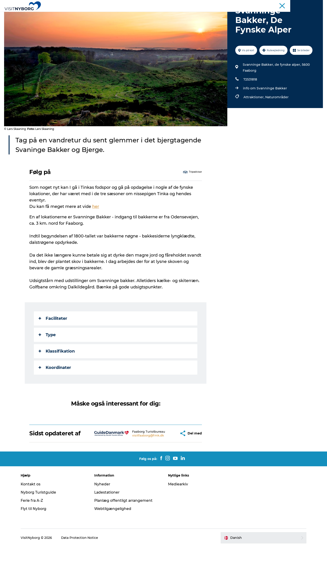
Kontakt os (33, 512)
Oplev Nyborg (95, 15)
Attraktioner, (254, 119)
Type (47, 356)
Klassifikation (57, 372)
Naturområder (276, 119)
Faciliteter (53, 340)
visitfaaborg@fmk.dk (135, 462)
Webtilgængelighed (113, 537)
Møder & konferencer (260, 4)
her (95, 228)
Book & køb (234, 15)
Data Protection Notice (82, 566)
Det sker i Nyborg (150, 15)
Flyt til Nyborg (36, 537)
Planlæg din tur (204, 15)
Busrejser (285, 4)
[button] (163, 458)
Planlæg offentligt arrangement (125, 529)
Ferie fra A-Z (34, 529)
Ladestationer (108, 520)
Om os (318, 4)
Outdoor (121, 15)
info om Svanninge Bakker (265, 110)
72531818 (250, 101)
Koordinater (55, 389)
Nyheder (103, 512)
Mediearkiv (178, 512)
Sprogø (178, 15)
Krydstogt (303, 4)
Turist (238, 4)
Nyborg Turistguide (41, 520)
